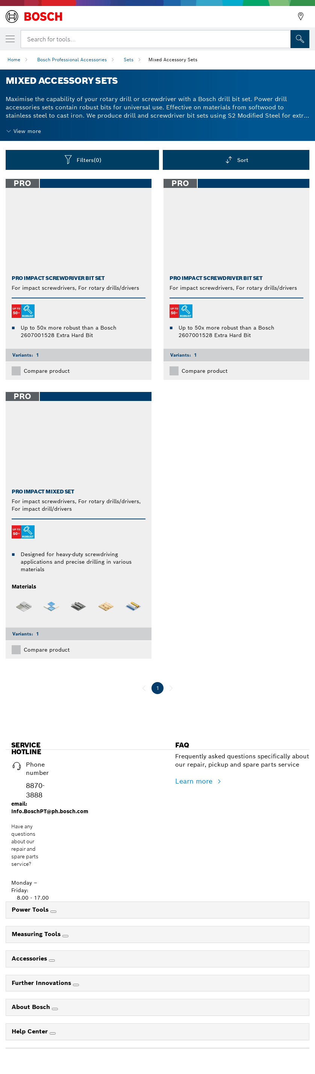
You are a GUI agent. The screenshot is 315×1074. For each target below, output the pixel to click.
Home (14, 59)
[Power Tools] (53, 912)
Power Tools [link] (31, 910)
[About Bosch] (55, 1009)
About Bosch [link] (32, 1007)
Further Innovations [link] (42, 983)
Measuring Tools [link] (37, 934)
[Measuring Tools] (65, 936)
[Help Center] (53, 1033)
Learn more (195, 781)
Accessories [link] (30, 958)
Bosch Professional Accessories (72, 59)
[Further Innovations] (76, 985)
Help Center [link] (31, 1031)
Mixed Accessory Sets (172, 59)
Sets (128, 59)
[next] (171, 688)
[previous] (144, 688)
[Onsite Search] (300, 39)
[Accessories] (52, 960)
